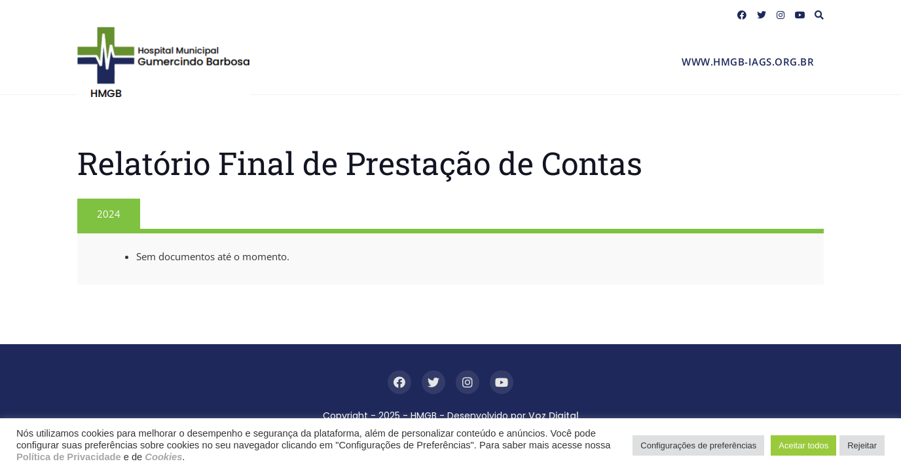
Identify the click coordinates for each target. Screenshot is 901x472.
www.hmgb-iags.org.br (748, 61)
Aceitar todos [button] (803, 445)
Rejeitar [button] (862, 445)
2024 (108, 213)
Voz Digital (553, 415)
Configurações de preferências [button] (698, 445)
